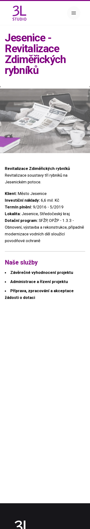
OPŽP (54, 220)
